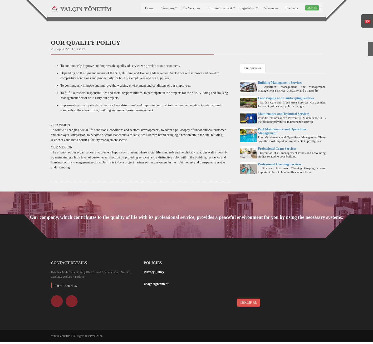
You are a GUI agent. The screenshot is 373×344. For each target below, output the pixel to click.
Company (167, 9)
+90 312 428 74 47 (65, 288)
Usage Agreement (156, 286)
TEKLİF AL (248, 304)
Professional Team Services (277, 151)
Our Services (191, 9)
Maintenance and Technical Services (283, 116)
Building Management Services (280, 85)
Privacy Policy (154, 274)
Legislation (247, 9)
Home (149, 9)
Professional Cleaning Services (279, 166)
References (270, 9)
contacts (291, 9)
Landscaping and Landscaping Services (286, 100)
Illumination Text (219, 9)
